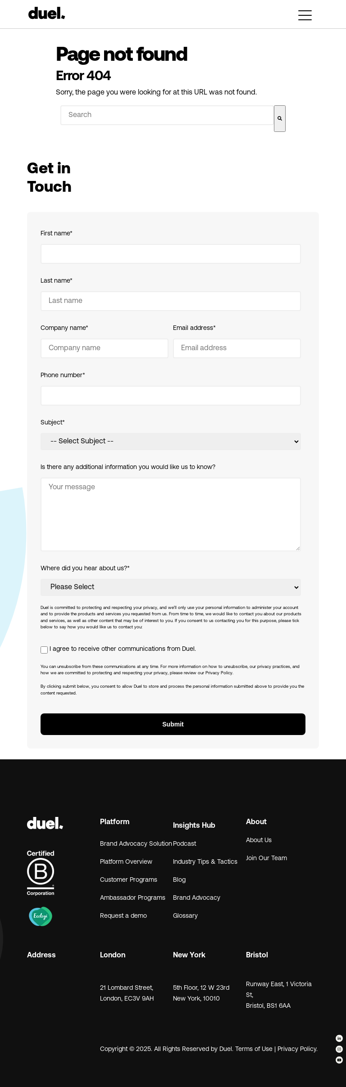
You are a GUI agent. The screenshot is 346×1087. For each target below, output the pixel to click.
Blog (179, 880)
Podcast (184, 844)
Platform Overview (126, 862)
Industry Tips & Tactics (205, 862)
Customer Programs (128, 880)
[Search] (280, 118)
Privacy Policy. (298, 1049)
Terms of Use (254, 1049)
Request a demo (123, 916)
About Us (259, 840)
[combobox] (167, 115)
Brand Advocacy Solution (136, 844)
